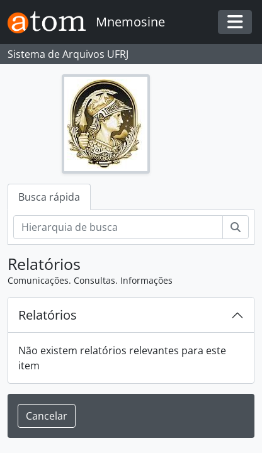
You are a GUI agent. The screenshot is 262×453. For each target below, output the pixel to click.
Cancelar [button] (46, 416)
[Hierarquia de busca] (118, 227)
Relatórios (47, 314)
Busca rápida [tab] (49, 197)
